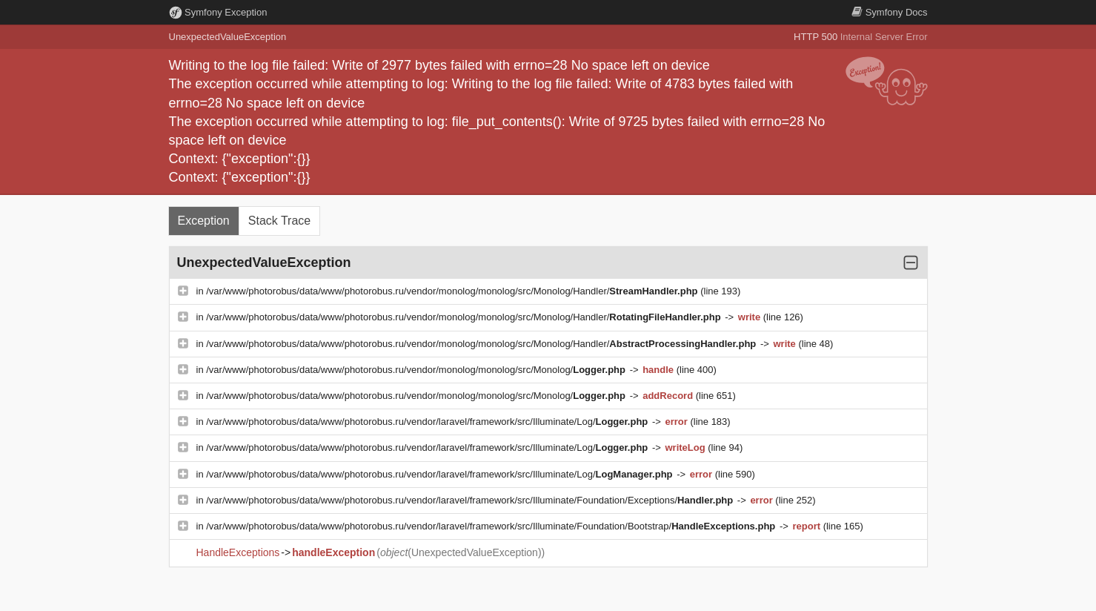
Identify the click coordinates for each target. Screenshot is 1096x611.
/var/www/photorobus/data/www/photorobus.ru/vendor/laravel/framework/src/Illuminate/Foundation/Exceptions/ (471, 500)
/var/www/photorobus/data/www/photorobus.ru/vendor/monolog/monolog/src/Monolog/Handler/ (453, 291)
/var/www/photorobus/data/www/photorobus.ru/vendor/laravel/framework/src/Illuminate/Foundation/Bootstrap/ (492, 526)
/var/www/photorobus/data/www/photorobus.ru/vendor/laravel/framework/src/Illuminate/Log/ (428, 421)
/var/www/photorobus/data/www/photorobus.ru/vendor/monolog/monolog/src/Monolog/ (417, 369)
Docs (889, 12)
